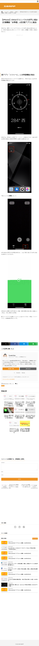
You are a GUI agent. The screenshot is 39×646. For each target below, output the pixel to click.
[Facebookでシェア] (15, 343)
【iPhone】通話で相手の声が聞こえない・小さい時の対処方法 (9, 416)
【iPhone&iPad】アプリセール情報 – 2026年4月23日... (19, 558)
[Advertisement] (19, 44)
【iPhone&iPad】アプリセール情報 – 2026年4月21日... (19, 590)
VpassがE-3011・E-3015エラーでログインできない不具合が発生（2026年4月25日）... (22, 549)
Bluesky (23, 372)
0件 (17, 383)
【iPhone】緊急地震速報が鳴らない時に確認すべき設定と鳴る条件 (25, 430)
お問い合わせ (28, 368)
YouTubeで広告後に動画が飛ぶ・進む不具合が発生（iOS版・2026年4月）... (23, 580)
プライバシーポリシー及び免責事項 (9, 379)
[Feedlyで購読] (33, 343)
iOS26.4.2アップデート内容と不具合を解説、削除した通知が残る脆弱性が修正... (23, 569)
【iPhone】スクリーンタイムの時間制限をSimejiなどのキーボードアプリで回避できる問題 (9, 404)
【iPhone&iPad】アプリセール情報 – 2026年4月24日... (19, 553)
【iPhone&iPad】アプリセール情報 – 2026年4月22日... (19, 574)
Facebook (18, 372)
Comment (2, 462)
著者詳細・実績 (11, 368)
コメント (12, 383)
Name (2, 471)
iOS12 (3, 385)
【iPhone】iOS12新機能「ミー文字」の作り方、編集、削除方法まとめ (25, 485)
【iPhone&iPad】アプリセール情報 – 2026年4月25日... (19, 543)
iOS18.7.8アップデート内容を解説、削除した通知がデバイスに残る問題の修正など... (23, 564)
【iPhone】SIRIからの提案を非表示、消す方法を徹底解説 (30, 416)
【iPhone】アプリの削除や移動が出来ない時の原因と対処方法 (19, 416)
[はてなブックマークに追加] (24, 343)
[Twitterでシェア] (5, 343)
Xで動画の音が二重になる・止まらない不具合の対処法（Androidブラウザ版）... (23, 585)
